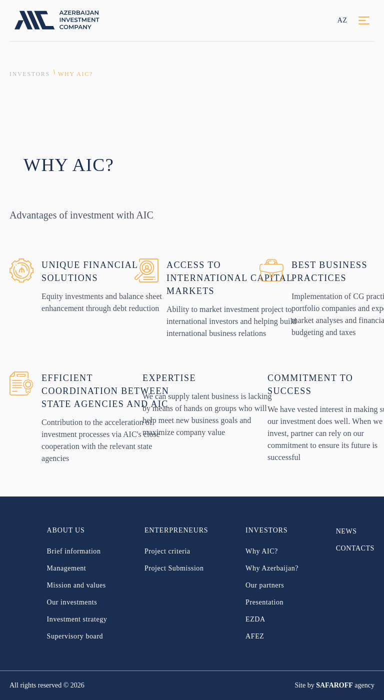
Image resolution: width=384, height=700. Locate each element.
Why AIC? (75, 74)
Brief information (74, 551)
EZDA (256, 619)
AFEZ (255, 636)
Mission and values (76, 585)
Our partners (265, 585)
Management (66, 568)
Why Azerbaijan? (272, 568)
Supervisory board (75, 636)
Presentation (265, 602)
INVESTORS (30, 74)
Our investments (72, 602)
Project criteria (167, 551)
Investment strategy (77, 619)
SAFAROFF (334, 685)
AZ (343, 20)
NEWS (346, 531)
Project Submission (174, 568)
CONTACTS (355, 548)
